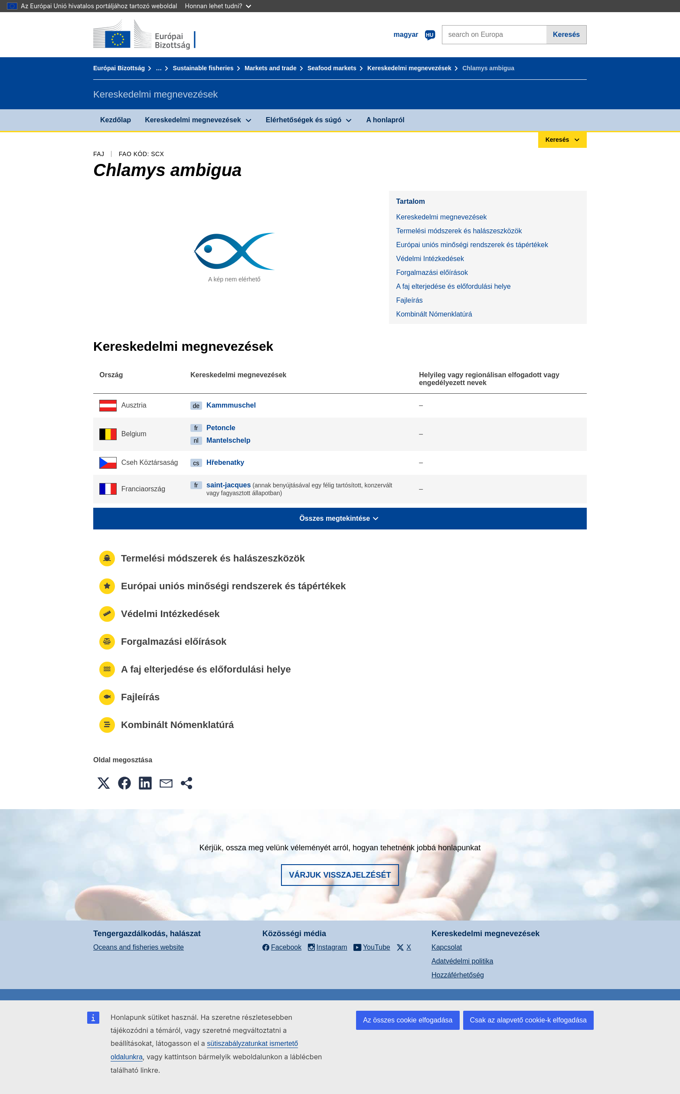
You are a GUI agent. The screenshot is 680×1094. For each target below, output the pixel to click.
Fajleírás (409, 300)
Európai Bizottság (119, 68)
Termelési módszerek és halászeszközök (459, 231)
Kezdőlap (115, 120)
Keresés (566, 34)
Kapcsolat (447, 947)
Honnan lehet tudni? (218, 6)
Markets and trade (271, 68)
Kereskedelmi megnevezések (409, 68)
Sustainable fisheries (203, 68)
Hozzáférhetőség (458, 975)
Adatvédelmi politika (462, 961)
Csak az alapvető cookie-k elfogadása (528, 1020)
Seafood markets (331, 68)
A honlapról (385, 120)
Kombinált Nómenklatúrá (434, 314)
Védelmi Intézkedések (430, 258)
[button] (103, 783)
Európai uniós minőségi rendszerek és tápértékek (472, 244)
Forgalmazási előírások (432, 272)
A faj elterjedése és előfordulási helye (453, 286)
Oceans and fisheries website (138, 947)
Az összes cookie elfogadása (407, 1020)
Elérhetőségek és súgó (303, 120)
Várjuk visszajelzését (340, 875)
